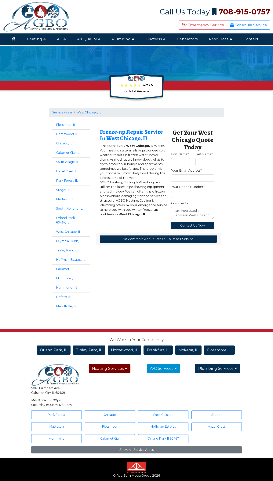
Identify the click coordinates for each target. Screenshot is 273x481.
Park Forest (56, 415)
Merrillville (56, 438)
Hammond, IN (66, 287)
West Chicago (163, 415)
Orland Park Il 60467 (163, 438)
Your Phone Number (188, 187)
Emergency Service (203, 25)
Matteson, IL (65, 199)
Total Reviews (136, 91)
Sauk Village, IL (67, 162)
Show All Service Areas (136, 450)
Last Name (204, 154)
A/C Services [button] (163, 368)
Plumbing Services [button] (217, 368)
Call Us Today (215, 11)
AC (61, 39)
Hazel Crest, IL (67, 171)
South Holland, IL (69, 208)
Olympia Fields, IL (69, 241)
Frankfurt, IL (158, 350)
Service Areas (62, 112)
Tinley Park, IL (66, 250)
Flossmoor (110, 426)
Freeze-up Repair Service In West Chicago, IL (131, 135)
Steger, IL (63, 190)
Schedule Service (248, 25)
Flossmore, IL (219, 350)
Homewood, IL (67, 134)
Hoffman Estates (163, 426)
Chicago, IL (64, 143)
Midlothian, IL (66, 278)
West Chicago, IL (88, 112)
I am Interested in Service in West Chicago (192, 213)
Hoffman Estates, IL (70, 259)
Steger (216, 415)
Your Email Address (186, 170)
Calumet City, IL (67, 153)
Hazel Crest (216, 426)
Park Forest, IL (67, 180)
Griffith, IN (64, 297)
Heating (36, 39)
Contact (251, 39)
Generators (187, 39)
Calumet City (110, 438)
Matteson (56, 426)
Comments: (179, 203)
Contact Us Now (192, 225)
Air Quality (89, 39)
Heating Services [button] (109, 368)
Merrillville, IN (66, 306)
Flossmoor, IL (66, 125)
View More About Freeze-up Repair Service (158, 239)
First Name (180, 154)
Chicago (110, 415)
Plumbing (123, 39)
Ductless (156, 39)
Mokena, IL (188, 350)
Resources (220, 39)
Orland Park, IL (53, 350)
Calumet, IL (64, 269)
